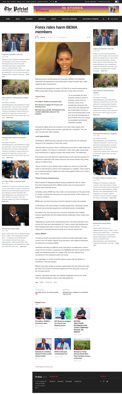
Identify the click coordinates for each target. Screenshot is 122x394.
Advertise (60, 382)
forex (55, 282)
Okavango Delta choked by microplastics (14, 137)
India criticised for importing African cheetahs (15, 97)
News (8, 1)
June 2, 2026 (39, 327)
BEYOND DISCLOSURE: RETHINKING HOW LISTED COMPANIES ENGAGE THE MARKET (50, 112)
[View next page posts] (52, 118)
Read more (9, 117)
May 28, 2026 (77, 335)
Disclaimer (69, 382)
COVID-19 (49, 282)
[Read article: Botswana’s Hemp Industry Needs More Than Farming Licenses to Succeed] (82, 345)
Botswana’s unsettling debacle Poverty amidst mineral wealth (43, 355)
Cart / (114, 19)
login (41, 368)
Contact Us (77, 382)
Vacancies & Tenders (42, 1)
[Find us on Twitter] (104, 382)
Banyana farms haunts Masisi (10, 228)
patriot (43, 37)
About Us (52, 382)
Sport (23, 1)
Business (13, 1)
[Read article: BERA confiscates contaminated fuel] (63, 345)
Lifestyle (19, 1)
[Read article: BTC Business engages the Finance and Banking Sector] (63, 314)
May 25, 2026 (39, 359)
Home (4, 1)
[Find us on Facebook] (100, 382)
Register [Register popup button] (93, 1)
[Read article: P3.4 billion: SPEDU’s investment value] (43, 314)
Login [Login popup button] (87, 1)
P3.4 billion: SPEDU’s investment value (13, 181)
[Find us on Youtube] (107, 382)
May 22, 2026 (58, 357)
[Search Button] (103, 19)
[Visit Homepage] (16, 9)
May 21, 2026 (77, 362)
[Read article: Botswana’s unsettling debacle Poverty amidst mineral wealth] (43, 345)
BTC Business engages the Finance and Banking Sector (63, 324)
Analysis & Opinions (31, 1)
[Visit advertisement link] (76, 9)
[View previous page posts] (48, 118)
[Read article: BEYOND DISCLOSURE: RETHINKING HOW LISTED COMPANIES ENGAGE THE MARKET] (82, 314)
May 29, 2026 (58, 329)
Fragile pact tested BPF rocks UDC (12, 54)
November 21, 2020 (53, 37)
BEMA (41, 282)
